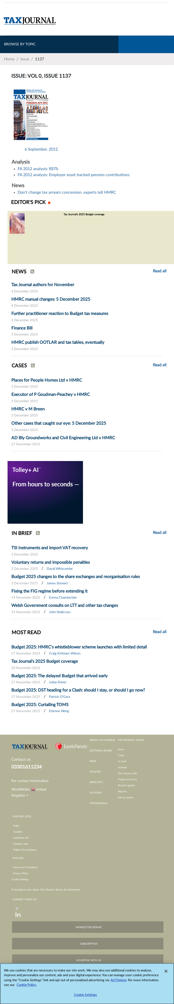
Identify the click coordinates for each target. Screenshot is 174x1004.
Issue (24, 59)
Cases (121, 755)
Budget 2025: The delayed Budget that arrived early (59, 676)
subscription (89, 944)
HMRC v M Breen (28, 409)
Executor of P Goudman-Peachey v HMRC (50, 394)
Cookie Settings (19, 879)
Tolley (16, 826)
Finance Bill (21, 328)
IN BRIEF (22, 533)
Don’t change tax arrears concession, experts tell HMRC (67, 192)
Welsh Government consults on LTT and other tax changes (64, 605)
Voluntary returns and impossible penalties (50, 562)
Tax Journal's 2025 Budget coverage (44, 661)
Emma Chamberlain (63, 597)
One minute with (127, 773)
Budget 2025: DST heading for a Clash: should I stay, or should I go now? (78, 690)
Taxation (18, 832)
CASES (19, 365)
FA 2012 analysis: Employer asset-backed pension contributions (73, 175)
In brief (122, 761)
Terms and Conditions (25, 867)
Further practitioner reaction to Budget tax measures (59, 313)
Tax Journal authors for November (42, 285)
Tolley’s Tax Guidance (25, 850)
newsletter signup (89, 927)
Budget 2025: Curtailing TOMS (39, 705)
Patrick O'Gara (59, 697)
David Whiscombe (60, 569)
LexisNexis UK (21, 838)
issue (93, 761)
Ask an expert (126, 797)
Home (9, 59)
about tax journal (102, 740)
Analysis (122, 767)
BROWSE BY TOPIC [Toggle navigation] (19, 44)
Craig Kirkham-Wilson (64, 653)
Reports (122, 791)
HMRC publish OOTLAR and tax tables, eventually (57, 342)
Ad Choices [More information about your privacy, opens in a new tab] (118, 982)
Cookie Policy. (27, 987)
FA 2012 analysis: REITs (38, 169)
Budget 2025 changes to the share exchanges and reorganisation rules (75, 577)
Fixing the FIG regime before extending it (49, 591)
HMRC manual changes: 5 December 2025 (50, 299)
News (121, 749)
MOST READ (26, 632)
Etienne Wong (59, 711)
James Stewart (57, 583)
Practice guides (126, 785)
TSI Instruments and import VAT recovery (49, 548)
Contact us (21, 759)
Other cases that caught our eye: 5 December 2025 (58, 423)
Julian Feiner (58, 682)
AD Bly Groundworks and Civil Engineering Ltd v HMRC (63, 438)
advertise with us (88, 960)
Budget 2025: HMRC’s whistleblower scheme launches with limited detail (79, 647)
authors (95, 793)
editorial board (101, 750)
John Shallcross (60, 612)
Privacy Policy (20, 873)
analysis (95, 771)
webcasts (96, 782)
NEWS (19, 271)
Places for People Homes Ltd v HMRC (46, 380)
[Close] (165, 973)
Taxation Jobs (20, 844)
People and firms (127, 779)
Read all (159, 271)
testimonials (98, 803)
